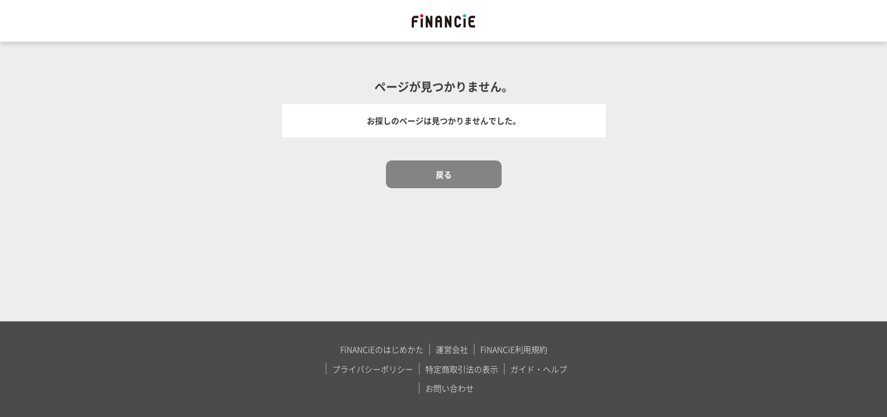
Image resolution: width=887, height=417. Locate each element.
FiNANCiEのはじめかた (382, 349)
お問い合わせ (449, 388)
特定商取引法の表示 (461, 369)
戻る (444, 174)
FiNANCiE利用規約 (513, 349)
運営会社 (452, 349)
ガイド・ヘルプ (538, 369)
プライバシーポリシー (372, 369)
